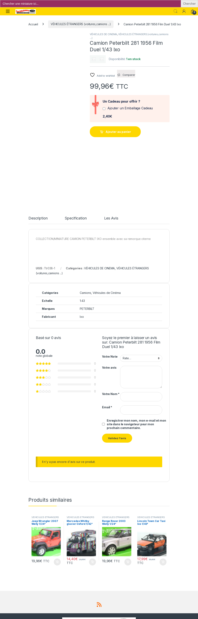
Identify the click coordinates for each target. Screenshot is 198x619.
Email (107, 352)
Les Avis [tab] (111, 163)
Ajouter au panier (118, 131)
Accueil (33, 24)
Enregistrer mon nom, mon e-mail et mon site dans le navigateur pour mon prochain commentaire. (136, 368)
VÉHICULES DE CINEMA (103, 34)
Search (175, 11)
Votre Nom (110, 338)
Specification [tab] (76, 163)
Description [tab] (37, 163)
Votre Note (110, 301)
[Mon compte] (184, 11)
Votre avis (109, 312)
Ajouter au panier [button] (57, 506)
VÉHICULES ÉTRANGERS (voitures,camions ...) (81, 24)
